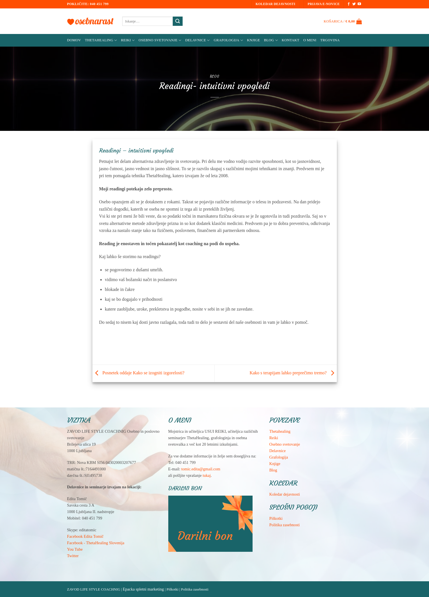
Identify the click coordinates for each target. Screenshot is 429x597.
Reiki (128, 40)
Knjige (253, 40)
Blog (271, 40)
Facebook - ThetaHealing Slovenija (95, 543)
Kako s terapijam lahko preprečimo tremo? (293, 372)
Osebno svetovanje (160, 40)
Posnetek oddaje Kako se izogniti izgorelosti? (138, 372)
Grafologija (228, 40)
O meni (309, 40)
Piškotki (276, 518)
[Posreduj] (177, 21)
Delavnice (197, 40)
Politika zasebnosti (284, 525)
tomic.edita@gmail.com (200, 469)
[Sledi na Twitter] (354, 4)
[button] (343, 21)
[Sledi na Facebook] (348, 4)
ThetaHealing (101, 40)
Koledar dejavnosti (284, 494)
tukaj (207, 475)
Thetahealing (279, 431)
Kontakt (290, 40)
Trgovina (330, 40)
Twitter (73, 555)
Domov (74, 40)
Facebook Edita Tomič (85, 536)
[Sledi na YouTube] (359, 4)
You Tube (75, 549)
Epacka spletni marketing (143, 589)
